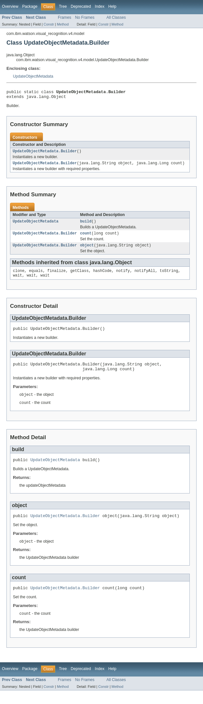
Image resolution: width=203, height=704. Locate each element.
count (86, 237)
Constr (49, 24)
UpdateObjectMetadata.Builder (45, 153)
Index (100, 6)
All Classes (116, 17)
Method (62, 24)
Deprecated (81, 6)
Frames (64, 17)
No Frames (85, 17)
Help (112, 6)
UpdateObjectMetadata (33, 76)
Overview (10, 6)
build (86, 225)
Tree (63, 6)
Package (29, 6)
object (87, 250)
